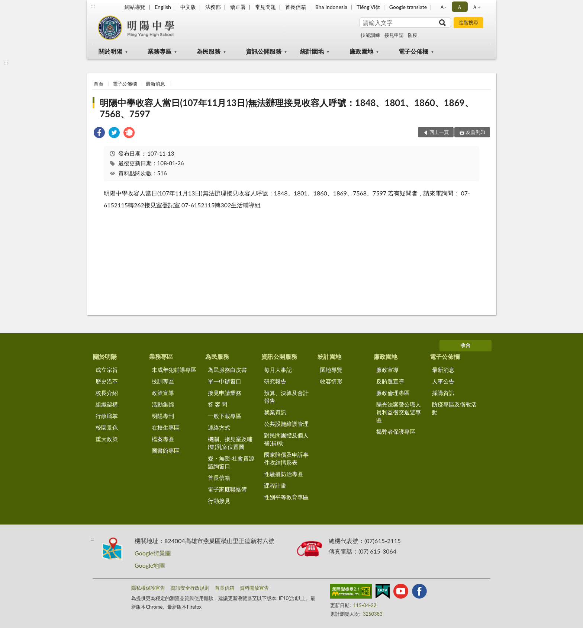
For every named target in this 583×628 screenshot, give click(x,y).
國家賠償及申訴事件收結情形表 (286, 458)
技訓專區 (163, 381)
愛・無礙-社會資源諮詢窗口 (231, 462)
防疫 (413, 35)
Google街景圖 (153, 553)
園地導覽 (331, 369)
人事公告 (443, 381)
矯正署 (238, 7)
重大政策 (107, 439)
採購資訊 (443, 392)
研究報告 (275, 381)
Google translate (408, 7)
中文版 (188, 7)
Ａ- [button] (443, 7)
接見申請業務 (224, 392)
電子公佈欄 (413, 51)
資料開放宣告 (254, 588)
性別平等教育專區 (286, 497)
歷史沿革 (107, 381)
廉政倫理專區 (393, 392)
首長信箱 (295, 7)
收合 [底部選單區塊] (465, 345)
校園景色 (107, 427)
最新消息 (155, 84)
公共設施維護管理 (286, 423)
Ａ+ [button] (476, 7)
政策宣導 (163, 392)
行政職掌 (107, 415)
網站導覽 (135, 7)
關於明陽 (110, 51)
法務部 (213, 7)
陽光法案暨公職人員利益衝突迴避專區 (398, 412)
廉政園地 (361, 51)
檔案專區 (163, 439)
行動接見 (219, 500)
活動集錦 (163, 404)
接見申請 (394, 35)
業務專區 (159, 51)
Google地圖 (150, 565)
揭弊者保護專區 (395, 431)
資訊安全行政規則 (190, 588)
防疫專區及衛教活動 (454, 408)
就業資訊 (275, 412)
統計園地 (312, 51)
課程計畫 (275, 485)
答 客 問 (218, 404)
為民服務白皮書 (227, 369)
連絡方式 (219, 427)
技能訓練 (370, 35)
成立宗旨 (107, 369)
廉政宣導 (387, 369)
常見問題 (265, 7)
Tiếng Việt (368, 7)
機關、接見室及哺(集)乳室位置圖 (230, 443)
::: (93, 6)
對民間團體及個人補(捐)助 (286, 439)
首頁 (98, 84)
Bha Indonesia (331, 7)
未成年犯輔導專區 (174, 369)
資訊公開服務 (263, 51)
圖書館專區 (166, 450)
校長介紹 (107, 392)
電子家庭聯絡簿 (227, 489)
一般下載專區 (224, 415)
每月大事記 (278, 369)
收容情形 (331, 381)
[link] (99, 133)
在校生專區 (166, 427)
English (163, 7)
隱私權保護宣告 (148, 588)
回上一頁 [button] (439, 132)
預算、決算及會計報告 (286, 396)
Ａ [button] (459, 7)
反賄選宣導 (390, 381)
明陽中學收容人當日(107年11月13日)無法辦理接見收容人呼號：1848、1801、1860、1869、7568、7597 (286, 108)
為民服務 (208, 51)
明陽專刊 (163, 415)
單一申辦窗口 (224, 381)
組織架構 (107, 404)
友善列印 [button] (475, 132)
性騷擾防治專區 (283, 474)
